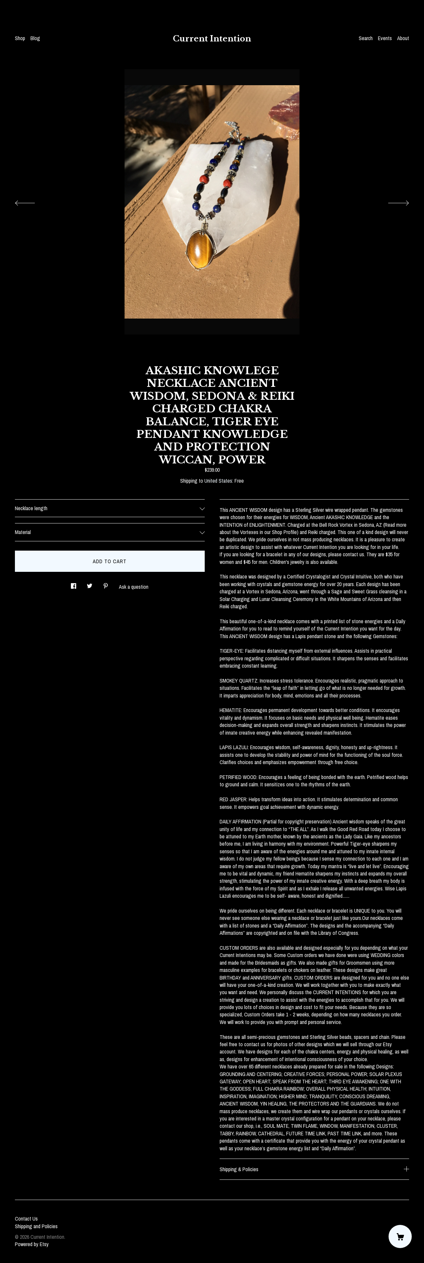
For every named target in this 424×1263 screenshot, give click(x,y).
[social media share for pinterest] (105, 583)
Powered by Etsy (32, 1244)
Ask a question (133, 586)
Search (366, 38)
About (403, 38)
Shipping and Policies (36, 1226)
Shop (20, 38)
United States (218, 480)
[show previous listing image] (31, 201)
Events (385, 38)
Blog (35, 38)
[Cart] (400, 1236)
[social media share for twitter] (89, 583)
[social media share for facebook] (73, 583)
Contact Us (26, 1218)
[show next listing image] (392, 201)
